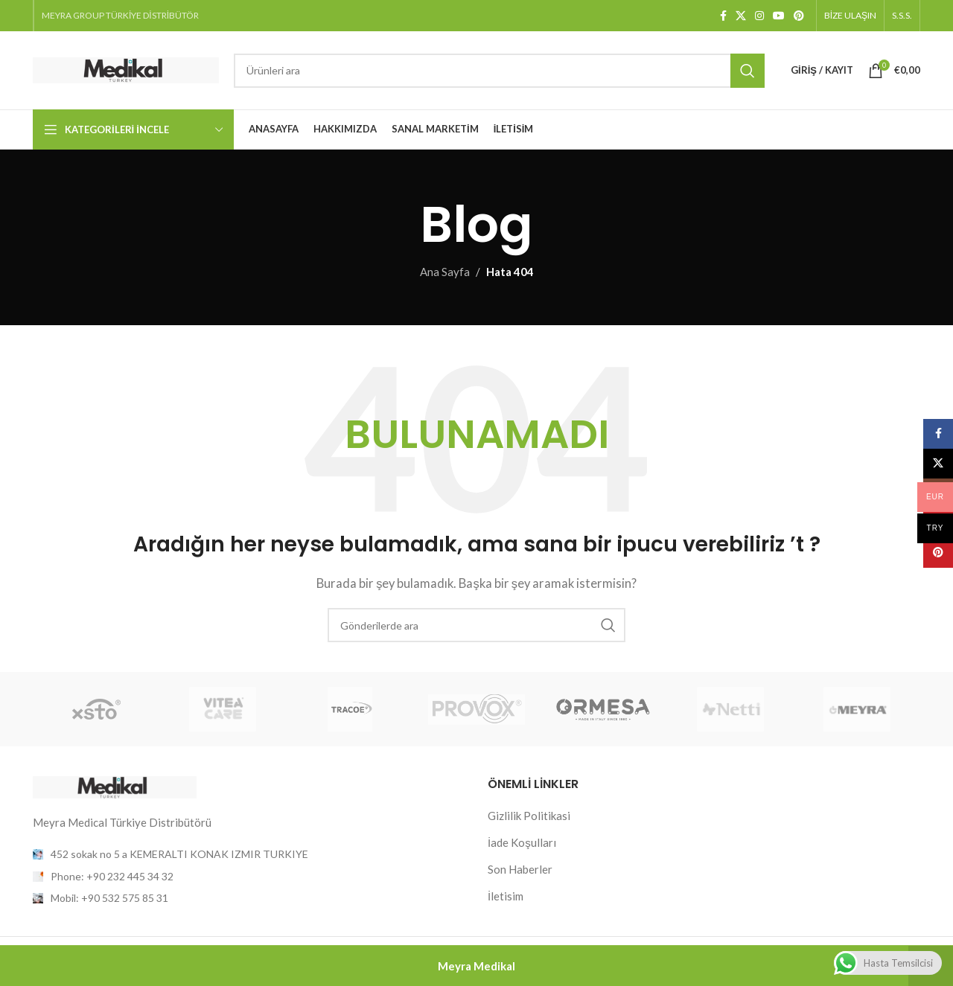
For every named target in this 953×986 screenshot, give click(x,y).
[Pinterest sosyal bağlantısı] (799, 16)
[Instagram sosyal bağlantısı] (759, 16)
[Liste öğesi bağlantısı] (249, 876)
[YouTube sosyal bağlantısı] (778, 16)
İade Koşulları (522, 842)
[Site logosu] (126, 68)
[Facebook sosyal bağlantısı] (723, 16)
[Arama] (499, 71)
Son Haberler (520, 869)
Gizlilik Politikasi (529, 815)
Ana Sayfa (445, 271)
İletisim (505, 896)
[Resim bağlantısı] (115, 786)
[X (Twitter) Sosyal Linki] (740, 16)
